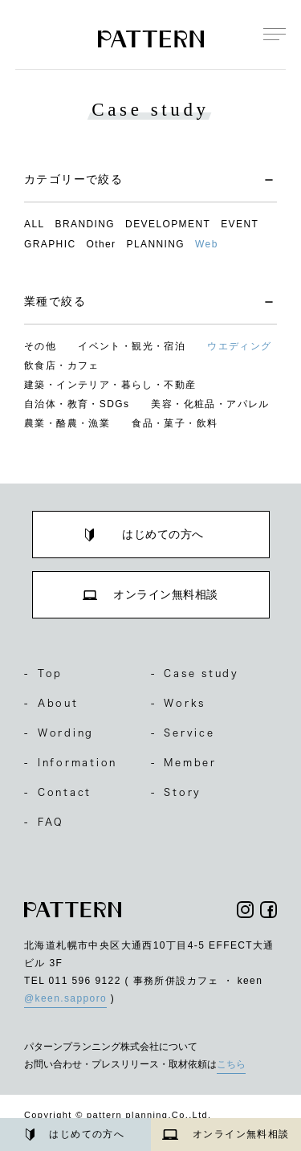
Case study (195, 673)
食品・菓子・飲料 (175, 423)
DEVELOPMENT (167, 224)
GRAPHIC (49, 244)
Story (176, 792)
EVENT (239, 224)
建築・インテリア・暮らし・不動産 (110, 385)
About (51, 703)
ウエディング (239, 346)
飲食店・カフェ (62, 365)
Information (70, 762)
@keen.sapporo (65, 998)
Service (183, 732)
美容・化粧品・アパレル (210, 404)
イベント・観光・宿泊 (131, 346)
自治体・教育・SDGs (76, 404)
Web (206, 244)
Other (101, 244)
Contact (58, 792)
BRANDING (85, 224)
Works (178, 703)
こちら (231, 1064)
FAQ (44, 822)
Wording (59, 732)
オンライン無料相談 (226, 1134)
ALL (34, 224)
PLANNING (156, 244)
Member (184, 762)
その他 (40, 346)
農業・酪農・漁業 (67, 423)
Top (43, 673)
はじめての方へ (75, 1135)
